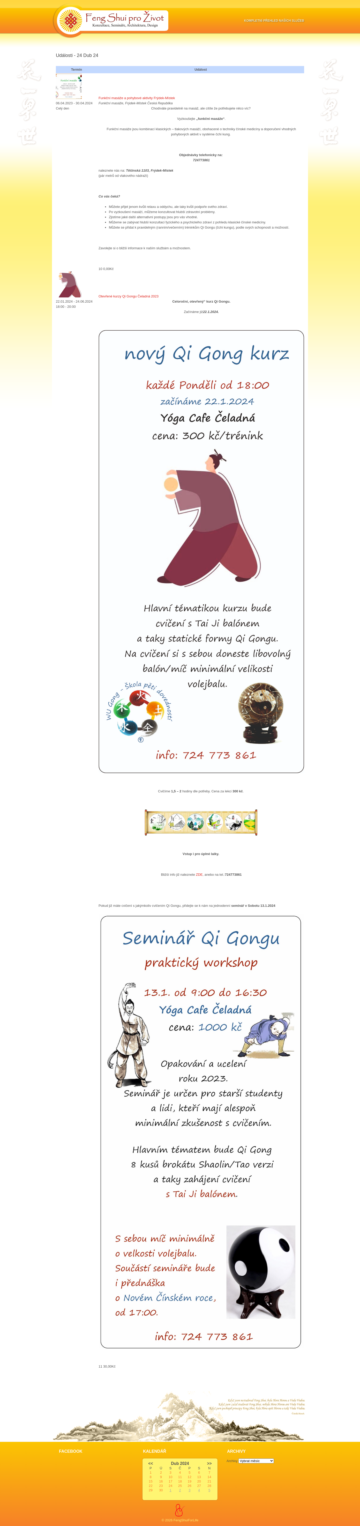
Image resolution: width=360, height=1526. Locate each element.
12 (189, 1477)
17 (170, 1481)
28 (209, 1486)
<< (150, 1463)
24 (170, 1486)
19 (189, 1481)
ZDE (199, 875)
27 (199, 1486)
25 (180, 1486)
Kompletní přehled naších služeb (274, 21)
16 (161, 1481)
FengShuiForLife (186, 1520)
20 (199, 1481)
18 (180, 1481)
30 (161, 1490)
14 (209, 1477)
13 (199, 1477)
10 (170, 1477)
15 (150, 1481)
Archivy (232, 1461)
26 (189, 1486)
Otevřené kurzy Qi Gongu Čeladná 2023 (129, 296)
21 (209, 1481)
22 (150, 1486)
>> (209, 1463)
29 (150, 1490)
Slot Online (64, 1377)
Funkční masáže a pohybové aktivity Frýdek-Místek (137, 98)
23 (161, 1486)
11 (180, 1477)
